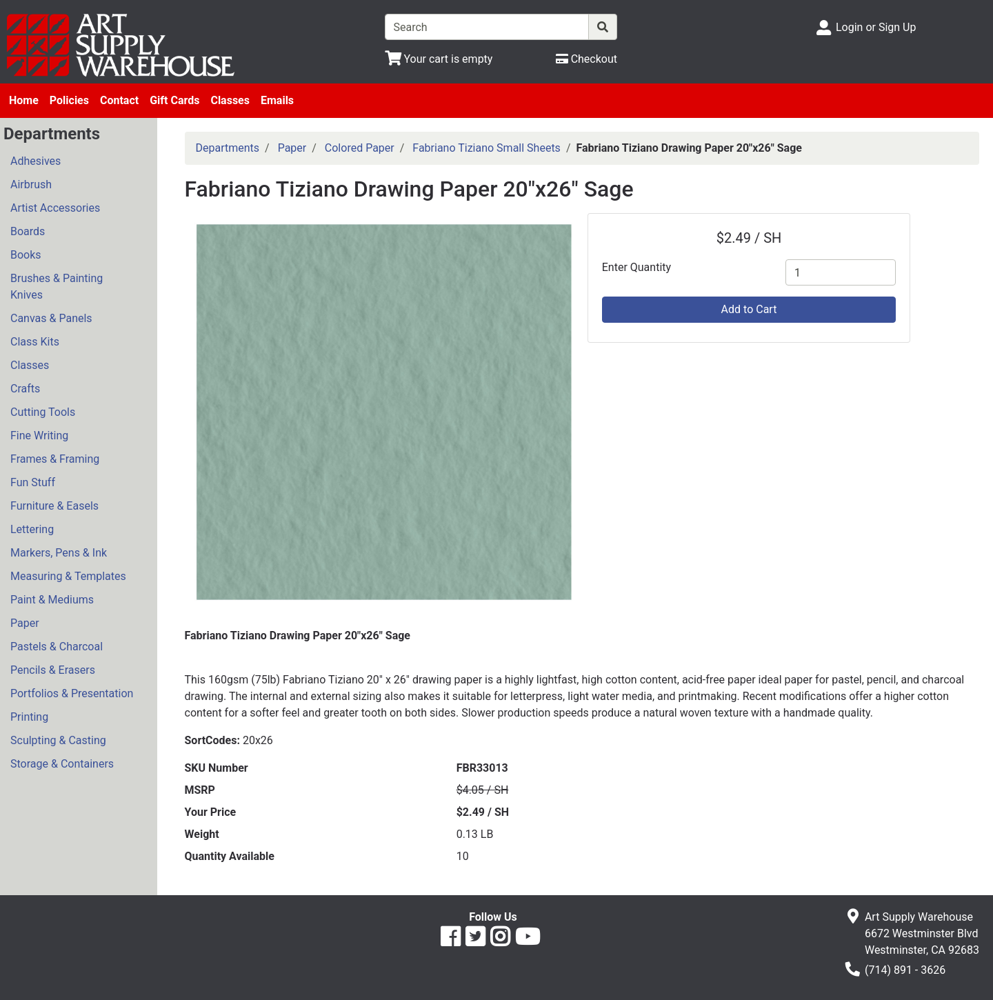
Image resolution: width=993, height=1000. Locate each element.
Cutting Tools (42, 412)
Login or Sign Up (876, 27)
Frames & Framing (54, 459)
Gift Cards (174, 100)
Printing (29, 716)
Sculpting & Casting (58, 740)
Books (25, 254)
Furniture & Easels (54, 505)
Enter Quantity (636, 267)
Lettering (32, 529)
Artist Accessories (55, 207)
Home (24, 100)
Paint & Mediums (52, 599)
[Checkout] (586, 59)
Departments (228, 147)
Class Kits (34, 341)
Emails (277, 100)
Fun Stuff (32, 482)
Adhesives (35, 161)
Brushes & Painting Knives (56, 286)
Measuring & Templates (68, 576)
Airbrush (31, 184)
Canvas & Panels (51, 318)
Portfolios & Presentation (71, 693)
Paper (24, 623)
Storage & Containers (62, 763)
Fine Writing (39, 435)
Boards (27, 231)
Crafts (25, 388)
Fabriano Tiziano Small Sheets (486, 147)
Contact (119, 100)
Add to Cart (749, 309)
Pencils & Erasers (52, 670)
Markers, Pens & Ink (58, 552)
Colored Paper (359, 147)
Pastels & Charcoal (56, 646)
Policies (69, 100)
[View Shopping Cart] (439, 59)
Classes (230, 100)
